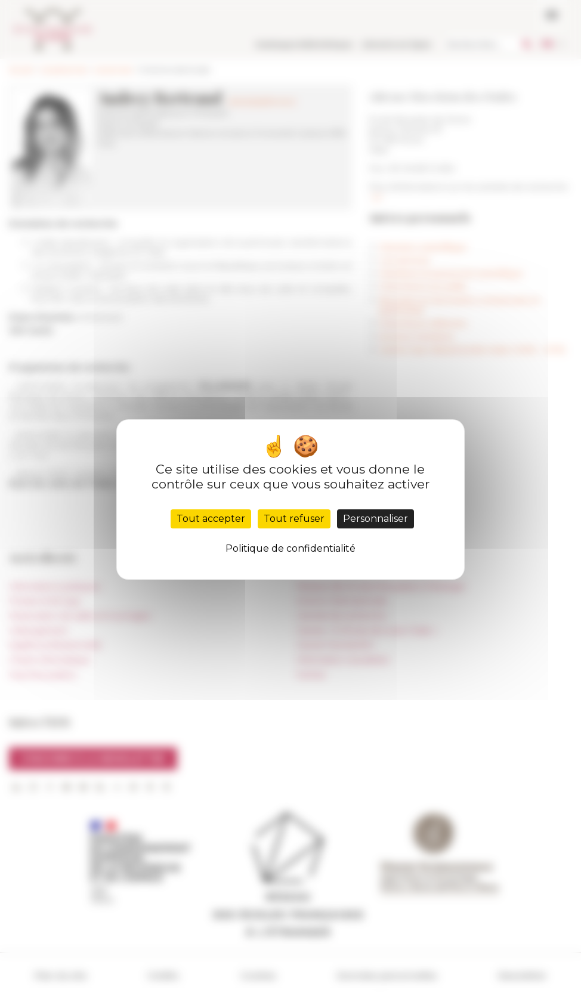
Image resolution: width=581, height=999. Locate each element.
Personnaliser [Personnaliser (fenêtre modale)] (375, 518)
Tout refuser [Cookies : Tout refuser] (294, 518)
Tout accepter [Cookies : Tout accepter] (211, 518)
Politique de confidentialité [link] (290, 548)
